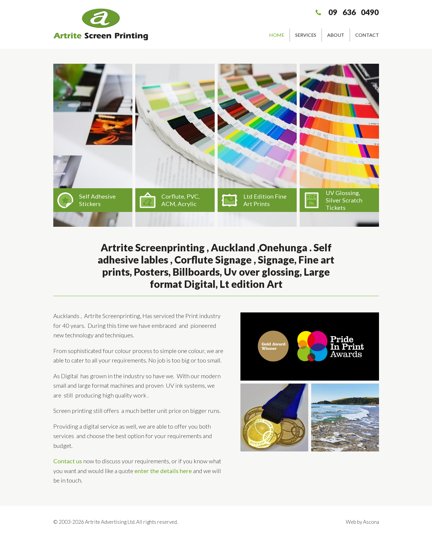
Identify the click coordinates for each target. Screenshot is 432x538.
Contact (367, 35)
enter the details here (163, 470)
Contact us (67, 460)
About (335, 35)
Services (305, 35)
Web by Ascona (362, 522)
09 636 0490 (353, 12)
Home (276, 35)
